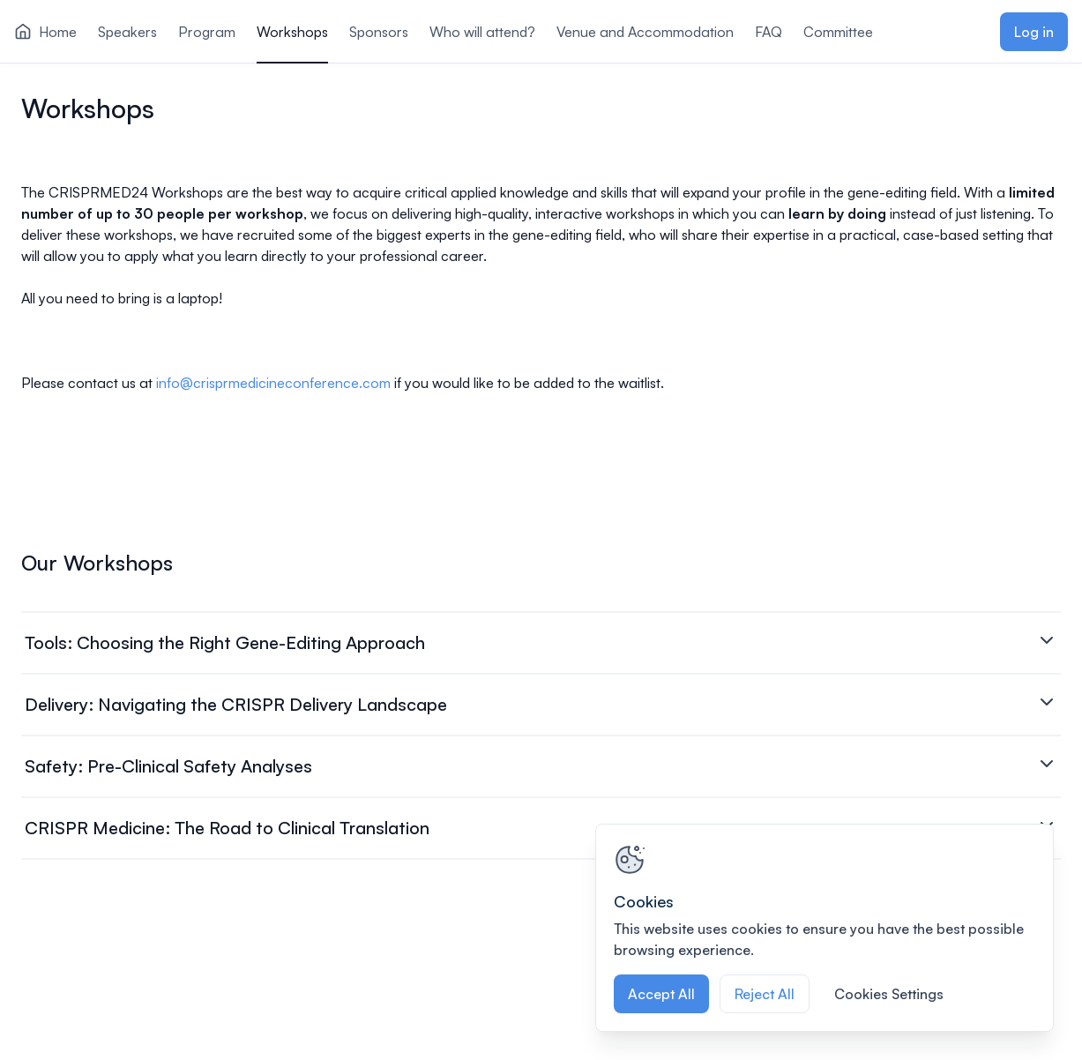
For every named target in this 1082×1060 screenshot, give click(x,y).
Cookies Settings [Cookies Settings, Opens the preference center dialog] (889, 994)
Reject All (765, 994)
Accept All (661, 994)
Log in (1034, 32)
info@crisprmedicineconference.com (273, 383)
